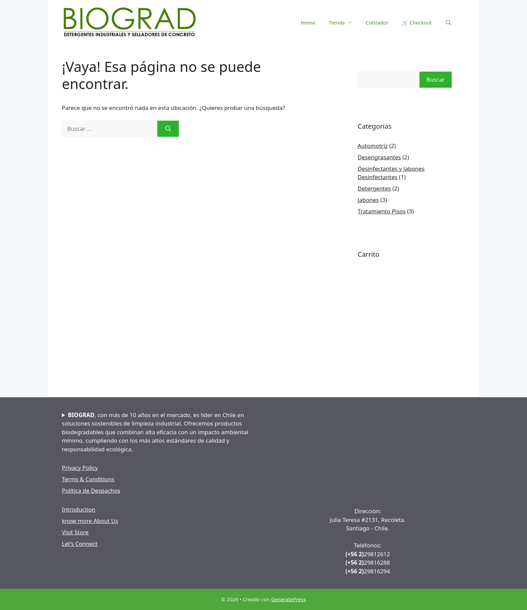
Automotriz (373, 146)
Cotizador (377, 22)
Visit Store (75, 532)
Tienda (344, 22)
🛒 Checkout (417, 22)
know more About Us (90, 521)
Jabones (368, 200)
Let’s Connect (79, 543)
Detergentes (374, 188)
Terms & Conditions (88, 479)
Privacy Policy (80, 468)
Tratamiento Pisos (382, 211)
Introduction (78, 509)
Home (308, 22)
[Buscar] (168, 129)
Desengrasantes (379, 157)
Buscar (436, 79)
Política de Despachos (91, 490)
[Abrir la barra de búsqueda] (448, 22)
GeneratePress (288, 599)
